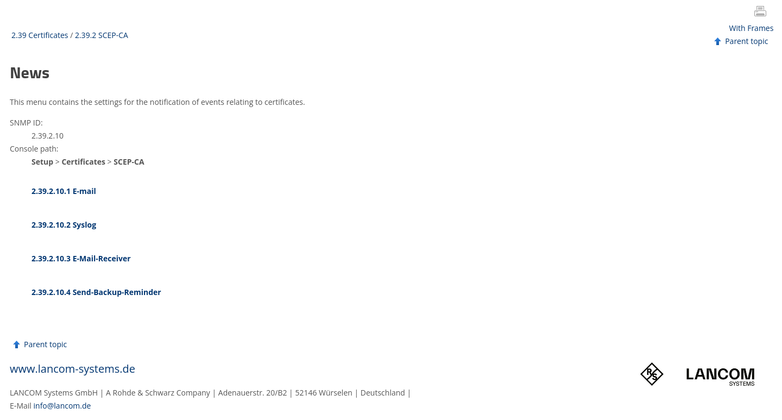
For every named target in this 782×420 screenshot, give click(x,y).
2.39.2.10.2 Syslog (63, 225)
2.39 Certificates (39, 35)
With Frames (751, 28)
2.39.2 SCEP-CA (101, 35)
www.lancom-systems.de (72, 368)
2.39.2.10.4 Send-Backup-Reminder (96, 292)
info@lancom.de (62, 405)
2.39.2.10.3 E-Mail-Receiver (81, 258)
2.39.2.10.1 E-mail (63, 191)
